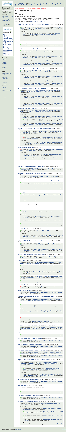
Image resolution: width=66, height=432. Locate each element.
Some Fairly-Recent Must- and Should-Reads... (27, 108)
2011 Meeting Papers (35, 155)
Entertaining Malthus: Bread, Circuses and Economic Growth (41, 34)
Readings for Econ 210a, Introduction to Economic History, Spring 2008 (33, 350)
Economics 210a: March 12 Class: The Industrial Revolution (30, 344)
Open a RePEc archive (7, 90)
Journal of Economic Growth (36, 138)
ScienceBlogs (5, 95)
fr (57, 3)
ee (46, 3)
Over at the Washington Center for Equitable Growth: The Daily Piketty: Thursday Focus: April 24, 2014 (39, 180)
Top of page (64, 429)
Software (5, 63)
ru (49, 4)
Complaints (5, 21)
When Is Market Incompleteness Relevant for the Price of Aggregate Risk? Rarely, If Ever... (37, 296)
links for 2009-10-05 (22, 302)
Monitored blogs (6, 19)
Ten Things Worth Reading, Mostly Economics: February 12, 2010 (31, 254)
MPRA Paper (31, 184)
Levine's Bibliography (48, 38)
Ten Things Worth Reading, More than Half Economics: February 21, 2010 (33, 240)
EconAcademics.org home (8, 16)
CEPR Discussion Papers (32, 57)
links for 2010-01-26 (22, 284)
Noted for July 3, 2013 (22, 192)
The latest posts (20, 3)
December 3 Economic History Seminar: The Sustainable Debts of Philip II (33, 359)
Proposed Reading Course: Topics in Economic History (29, 379)
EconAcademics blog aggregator (7, 80)
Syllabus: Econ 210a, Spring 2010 (25, 290)
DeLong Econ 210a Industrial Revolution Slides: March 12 (30, 338)
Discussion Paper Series (31, 169)
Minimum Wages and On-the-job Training (51, 419)
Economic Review (39, 328)
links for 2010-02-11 (22, 260)
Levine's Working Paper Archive (50, 34)
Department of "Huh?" (22, 385)
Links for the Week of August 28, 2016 (26, 147)
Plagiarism (5, 82)
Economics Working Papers (44, 375)
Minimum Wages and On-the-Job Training (49, 403)
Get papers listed (6, 89)
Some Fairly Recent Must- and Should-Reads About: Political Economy (32, 68)
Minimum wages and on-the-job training (51, 415)
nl (31, 4)
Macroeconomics (23, 46)
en (34, 3)
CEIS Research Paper (53, 176)
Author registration (6, 74)
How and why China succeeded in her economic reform (43, 318)
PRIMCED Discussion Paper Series (40, 143)
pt (40, 4)
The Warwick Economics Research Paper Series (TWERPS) (37, 51)
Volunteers (5, 87)
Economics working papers (49, 363)
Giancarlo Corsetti (24, 206)
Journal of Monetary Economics (30, 150)
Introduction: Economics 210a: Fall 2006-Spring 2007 (29, 395)
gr (60, 3)
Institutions (5, 68)
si (55, 4)
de (40, 3)
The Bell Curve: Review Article (47, 286)
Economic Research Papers (32, 61)
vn (15, 5)
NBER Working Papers (35, 158)
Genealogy (5, 77)
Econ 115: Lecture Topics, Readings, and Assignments (29, 315)
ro (43, 4)
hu (18, 4)
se (52, 4)
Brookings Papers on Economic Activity (51, 321)
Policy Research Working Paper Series (42, 188)
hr (15, 4)
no (34, 4)
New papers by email (7, 73)
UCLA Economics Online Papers (40, 300)
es (52, 3)
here (41, 8)
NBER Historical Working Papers (55, 292)
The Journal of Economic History (37, 250)
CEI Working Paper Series (34, 132)
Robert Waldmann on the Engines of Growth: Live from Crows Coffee (32, 173)
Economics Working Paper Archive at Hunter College (35, 306)
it (26, 4)
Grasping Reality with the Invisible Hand (38, 21)
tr (60, 4)
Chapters (5, 66)
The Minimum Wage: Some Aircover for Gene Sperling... (29, 401)
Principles (5, 17)
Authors (4, 67)
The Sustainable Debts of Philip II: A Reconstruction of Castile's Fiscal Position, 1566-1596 (38, 363)
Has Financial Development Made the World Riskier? (46, 216)
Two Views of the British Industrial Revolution (39, 292)
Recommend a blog (6, 20)
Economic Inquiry (41, 28)
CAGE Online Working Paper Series (34, 64)
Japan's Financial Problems (37, 321)
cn (37, 3)
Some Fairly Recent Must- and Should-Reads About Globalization (31, 48)
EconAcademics (18, 429)
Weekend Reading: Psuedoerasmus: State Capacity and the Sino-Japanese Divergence (36, 128)
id (21, 4)
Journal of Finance (45, 199)
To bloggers (5, 24)
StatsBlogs (5, 97)
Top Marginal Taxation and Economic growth (39, 176)
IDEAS (4, 59)
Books (4, 64)
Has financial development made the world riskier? (43, 210)
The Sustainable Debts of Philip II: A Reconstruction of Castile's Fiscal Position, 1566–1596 (41, 369)
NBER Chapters (32, 225)
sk (58, 4)
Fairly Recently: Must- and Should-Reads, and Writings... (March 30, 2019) (33, 24)
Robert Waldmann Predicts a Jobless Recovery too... (29, 325)
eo (49, 3)
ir (23, 4)
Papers (4, 60)
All (31, 3)
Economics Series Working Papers (38, 244)
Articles (4, 62)
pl (37, 4)
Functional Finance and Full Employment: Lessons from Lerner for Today (46, 45)
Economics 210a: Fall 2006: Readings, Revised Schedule (29, 389)
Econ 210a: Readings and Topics (24, 208)
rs (46, 4)
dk (43, 3)
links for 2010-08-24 (22, 228)
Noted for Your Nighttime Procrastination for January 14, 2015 (31, 166)
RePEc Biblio (5, 78)
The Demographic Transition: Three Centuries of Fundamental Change (44, 352)
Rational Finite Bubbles (41, 230)
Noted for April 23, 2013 (23, 204)
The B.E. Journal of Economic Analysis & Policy (39, 311)
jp (29, 4)
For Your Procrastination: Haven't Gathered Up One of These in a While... (33, 88)
